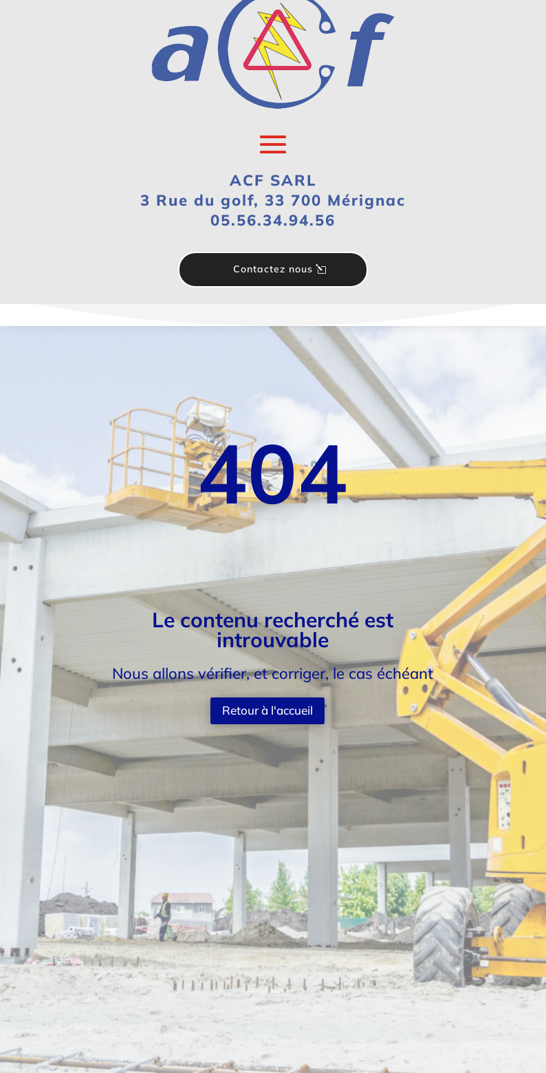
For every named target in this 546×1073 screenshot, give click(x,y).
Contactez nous (273, 269)
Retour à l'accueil (267, 710)
